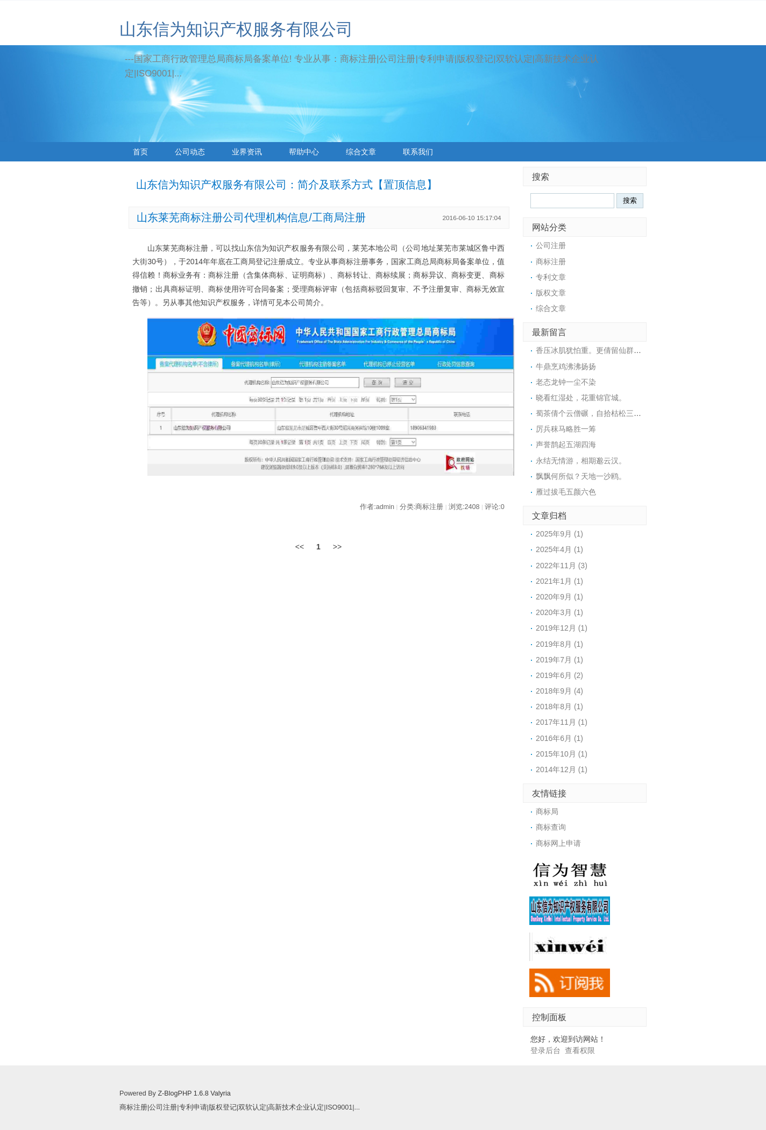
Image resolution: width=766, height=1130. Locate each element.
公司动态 (190, 151)
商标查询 (551, 827)
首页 (140, 151)
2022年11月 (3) (561, 565)
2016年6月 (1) (559, 738)
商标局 (547, 811)
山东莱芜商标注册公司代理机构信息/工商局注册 (251, 217)
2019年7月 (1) (559, 659)
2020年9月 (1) (559, 596)
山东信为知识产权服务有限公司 (236, 29)
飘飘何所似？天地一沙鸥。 (581, 476)
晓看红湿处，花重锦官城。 (581, 397)
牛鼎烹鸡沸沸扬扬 (566, 366)
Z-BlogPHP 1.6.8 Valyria (194, 1093)
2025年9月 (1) (559, 533)
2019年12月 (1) (561, 628)
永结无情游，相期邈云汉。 (581, 460)
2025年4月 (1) (559, 549)
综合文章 (361, 151)
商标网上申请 (558, 843)
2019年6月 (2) (559, 675)
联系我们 (418, 151)
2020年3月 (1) (559, 612)
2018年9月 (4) (559, 691)
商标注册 (551, 261)
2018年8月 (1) (559, 706)
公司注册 (551, 245)
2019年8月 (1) (559, 644)
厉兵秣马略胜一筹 (566, 429)
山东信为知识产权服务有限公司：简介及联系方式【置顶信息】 (286, 184)
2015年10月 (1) (561, 754)
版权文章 (551, 292)
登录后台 (545, 1050)
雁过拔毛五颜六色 (566, 492)
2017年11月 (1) (561, 722)
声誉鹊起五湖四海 (566, 444)
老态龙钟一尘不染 (566, 382)
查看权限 (580, 1050)
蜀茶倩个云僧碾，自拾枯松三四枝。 (596, 413)
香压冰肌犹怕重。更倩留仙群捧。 (592, 350)
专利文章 (551, 277)
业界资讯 (247, 151)
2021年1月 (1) (559, 581)
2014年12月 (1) (561, 769)
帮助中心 (304, 151)
